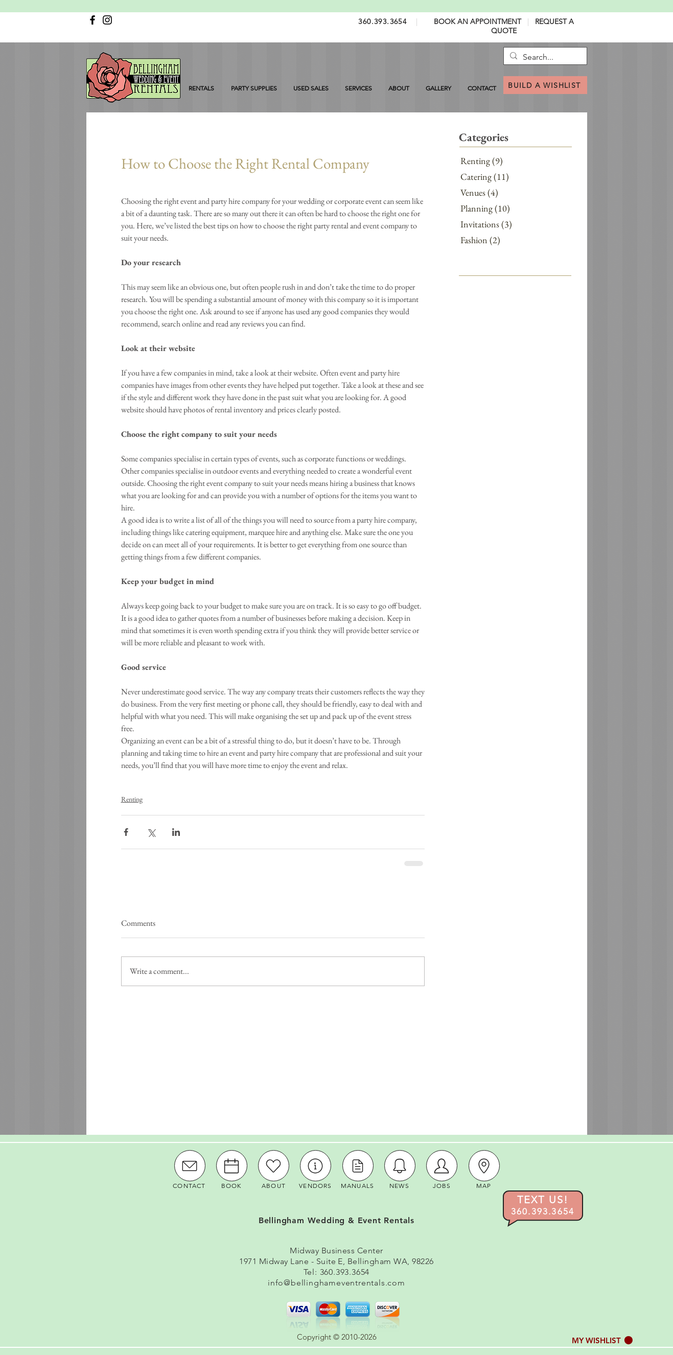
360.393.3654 (382, 21)
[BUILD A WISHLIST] (545, 85)
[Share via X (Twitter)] (151, 832)
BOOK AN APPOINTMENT (477, 21)
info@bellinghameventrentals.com (336, 1283)
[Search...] (544, 57)
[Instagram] (107, 20)
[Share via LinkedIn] (176, 832)
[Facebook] (92, 20)
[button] (602, 1340)
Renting (132, 799)
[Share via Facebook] (126, 832)
